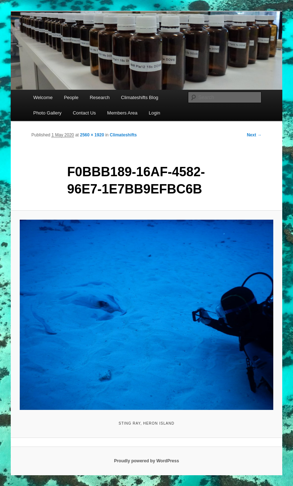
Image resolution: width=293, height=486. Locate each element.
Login (154, 113)
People (71, 97)
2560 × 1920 (92, 134)
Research (100, 97)
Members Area (122, 113)
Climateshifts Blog (139, 97)
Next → (254, 134)
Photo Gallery (47, 113)
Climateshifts (123, 134)
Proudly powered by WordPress (146, 460)
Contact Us (84, 113)
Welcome (43, 97)
